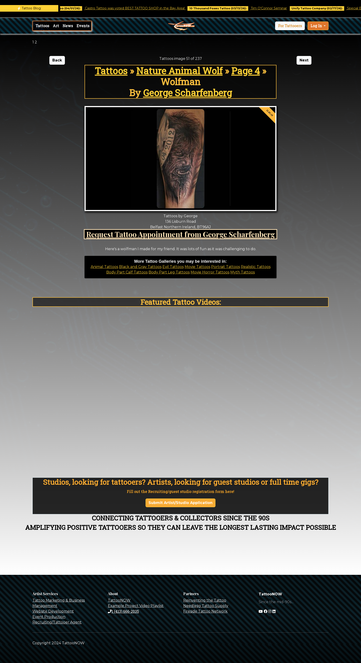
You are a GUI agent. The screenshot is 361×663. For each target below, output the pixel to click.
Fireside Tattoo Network (205, 611)
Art (56, 25)
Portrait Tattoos (225, 267)
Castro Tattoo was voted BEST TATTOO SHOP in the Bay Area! (138, 8)
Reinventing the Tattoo (204, 600)
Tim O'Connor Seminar (272, 8)
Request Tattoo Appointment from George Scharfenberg (180, 234)
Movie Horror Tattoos (210, 272)
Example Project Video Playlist (136, 606)
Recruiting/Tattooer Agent (57, 622)
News (68, 25)
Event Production (48, 617)
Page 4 (245, 71)
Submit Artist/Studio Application (180, 503)
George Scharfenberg (187, 93)
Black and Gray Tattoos (140, 267)
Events (83, 25)
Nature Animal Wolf (179, 71)
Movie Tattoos (197, 267)
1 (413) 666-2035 (123, 611)
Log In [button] (317, 25)
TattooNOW (119, 600)
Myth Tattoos (242, 272)
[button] (290, 25)
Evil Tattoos (173, 267)
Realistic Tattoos (256, 267)
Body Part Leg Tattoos (169, 272)
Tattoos (42, 25)
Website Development (53, 611)
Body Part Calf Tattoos (127, 272)
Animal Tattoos (104, 267)
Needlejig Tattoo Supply (205, 606)
